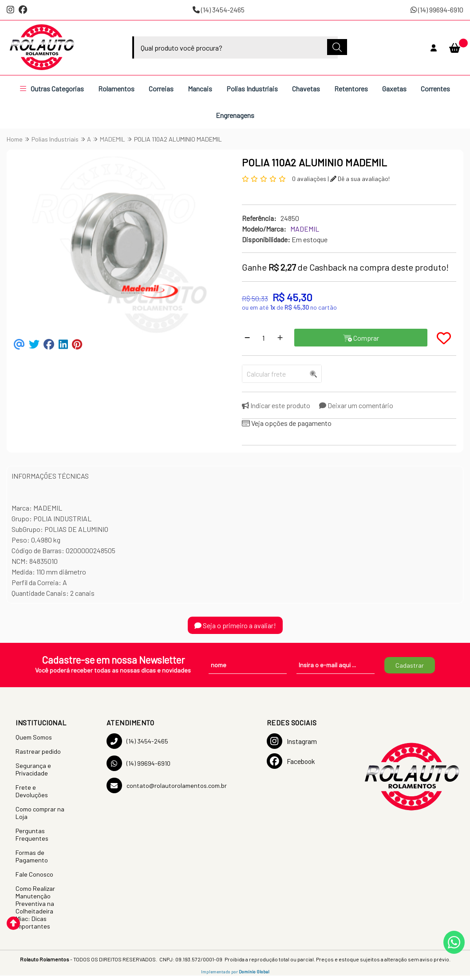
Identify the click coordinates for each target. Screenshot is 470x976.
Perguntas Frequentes (32, 834)
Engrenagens (235, 115)
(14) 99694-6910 (437, 9)
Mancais (200, 88)
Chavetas (306, 88)
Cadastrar (409, 665)
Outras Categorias (52, 88)
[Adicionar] (280, 337)
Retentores (351, 88)
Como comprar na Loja (40, 812)
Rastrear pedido (38, 751)
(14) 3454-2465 (219, 9)
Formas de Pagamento (32, 856)
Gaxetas (394, 88)
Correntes (435, 88)
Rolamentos (116, 88)
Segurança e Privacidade (33, 769)
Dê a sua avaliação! (360, 178)
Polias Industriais (252, 88)
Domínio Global (254, 971)
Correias (161, 88)
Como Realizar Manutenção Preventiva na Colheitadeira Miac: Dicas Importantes (35, 907)
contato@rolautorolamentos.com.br (167, 785)
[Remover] (247, 337)
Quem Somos (34, 737)
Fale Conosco (34, 874)
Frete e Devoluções (32, 791)
